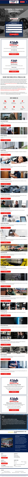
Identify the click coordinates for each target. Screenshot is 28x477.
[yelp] (5, 465)
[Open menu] (26, 1)
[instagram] (3, 465)
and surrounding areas (17, 457)
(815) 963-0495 (3, 461)
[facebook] (1, 465)
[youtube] (4, 465)
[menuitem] (6, 471)
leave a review (11, 423)
